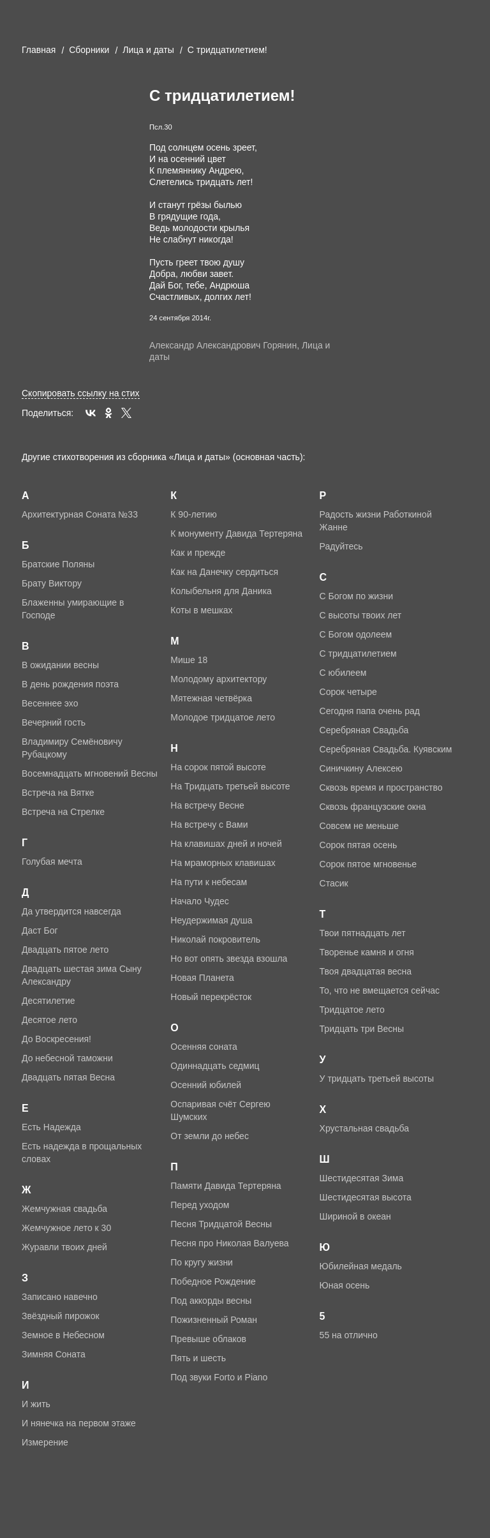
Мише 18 (188, 660)
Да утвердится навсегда (71, 911)
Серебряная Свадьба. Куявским (386, 749)
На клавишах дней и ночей (225, 844)
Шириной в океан (355, 1216)
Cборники (89, 50)
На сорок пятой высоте (217, 767)
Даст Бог (40, 930)
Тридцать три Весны (362, 1029)
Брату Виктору (52, 583)
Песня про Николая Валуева (229, 1243)
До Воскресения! (56, 1039)
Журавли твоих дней (64, 1247)
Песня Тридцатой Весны (221, 1224)
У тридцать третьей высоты (377, 1078)
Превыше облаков (208, 1339)
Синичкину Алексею (361, 768)
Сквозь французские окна (373, 807)
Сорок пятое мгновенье (368, 864)
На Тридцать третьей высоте (230, 786)
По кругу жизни (201, 1262)
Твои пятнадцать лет (363, 933)
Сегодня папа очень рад (370, 711)
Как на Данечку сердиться (224, 572)
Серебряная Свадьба (364, 730)
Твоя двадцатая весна (366, 971)
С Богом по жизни (357, 596)
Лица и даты (148, 50)
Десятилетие (48, 1001)
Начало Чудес (199, 901)
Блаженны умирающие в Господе (73, 608)
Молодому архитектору (218, 679)
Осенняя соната (203, 1047)
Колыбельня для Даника (221, 591)
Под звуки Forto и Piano (218, 1377)
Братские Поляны (58, 564)
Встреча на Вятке (58, 793)
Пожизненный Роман (213, 1320)
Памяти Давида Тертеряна (225, 1186)
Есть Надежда (51, 1127)
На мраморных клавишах (222, 863)
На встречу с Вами (209, 824)
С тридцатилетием (358, 653)
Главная (39, 50)
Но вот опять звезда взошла (228, 958)
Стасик (334, 883)
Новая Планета (202, 978)
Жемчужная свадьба (64, 1209)
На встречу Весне (207, 805)
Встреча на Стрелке (63, 812)
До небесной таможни (67, 1058)
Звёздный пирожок (61, 1316)
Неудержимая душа (211, 920)
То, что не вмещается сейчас (380, 990)
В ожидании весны (60, 665)
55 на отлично (349, 1335)
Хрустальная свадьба (364, 1128)
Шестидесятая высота (366, 1197)
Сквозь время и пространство (381, 787)
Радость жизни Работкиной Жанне (376, 520)
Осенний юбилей (205, 1085)
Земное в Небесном (63, 1335)
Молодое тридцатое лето (222, 717)
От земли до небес (209, 1136)
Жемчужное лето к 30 (66, 1228)
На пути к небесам (208, 882)
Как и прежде (197, 553)
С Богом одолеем (356, 634)
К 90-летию (193, 514)
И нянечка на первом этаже (79, 1423)
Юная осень (345, 1285)
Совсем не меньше (359, 826)
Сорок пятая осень (358, 845)
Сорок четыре (348, 692)
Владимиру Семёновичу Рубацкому (72, 747)
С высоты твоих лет (361, 615)
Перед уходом (199, 1205)
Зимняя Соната (53, 1354)
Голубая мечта (52, 861)
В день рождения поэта (70, 684)
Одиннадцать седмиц (214, 1066)
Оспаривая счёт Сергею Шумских (220, 1110)
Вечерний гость (53, 722)
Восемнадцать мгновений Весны (90, 773)
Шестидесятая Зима (362, 1178)
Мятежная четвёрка (211, 698)
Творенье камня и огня (367, 952)
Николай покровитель (215, 939)
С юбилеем (343, 673)
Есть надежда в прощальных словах (82, 1152)
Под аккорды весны (210, 1300)
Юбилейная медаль (361, 1266)
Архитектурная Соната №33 (80, 514)
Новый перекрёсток (210, 997)
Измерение (45, 1442)
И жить (36, 1404)
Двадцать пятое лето (65, 949)
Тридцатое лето (352, 1009)
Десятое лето (49, 1020)
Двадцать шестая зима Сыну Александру (82, 975)
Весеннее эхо (50, 703)
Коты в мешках (201, 610)
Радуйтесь (341, 546)
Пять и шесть (198, 1358)
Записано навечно (60, 1297)
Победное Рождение (213, 1281)
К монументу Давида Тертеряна (236, 533)
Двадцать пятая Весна (68, 1077)
